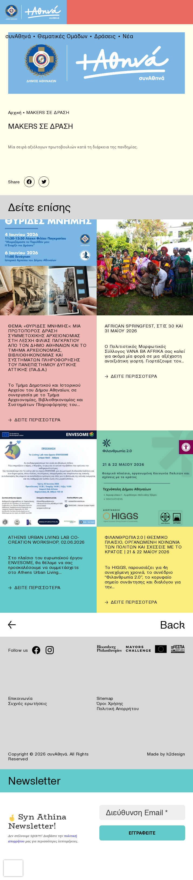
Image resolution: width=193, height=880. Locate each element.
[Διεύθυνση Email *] (142, 811)
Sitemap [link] (105, 698)
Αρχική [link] (15, 112)
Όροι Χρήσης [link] (110, 703)
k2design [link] (176, 753)
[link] (186, 447)
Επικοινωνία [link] (20, 698)
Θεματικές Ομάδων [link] (62, 36)
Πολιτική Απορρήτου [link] (118, 708)
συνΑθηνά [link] (18, 36)
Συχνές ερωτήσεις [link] (27, 703)
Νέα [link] (128, 36)
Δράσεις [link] (105, 36)
